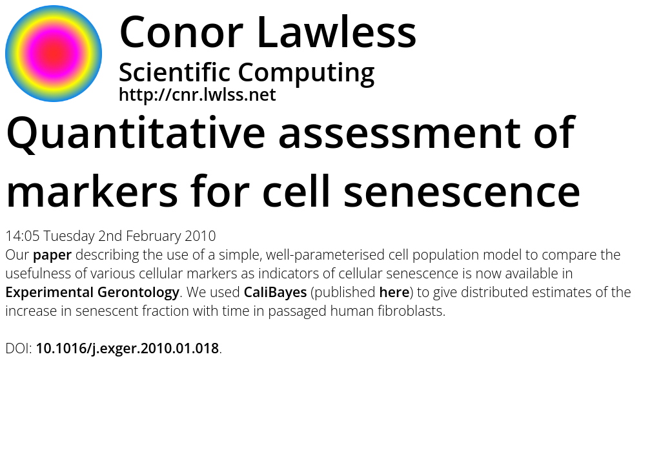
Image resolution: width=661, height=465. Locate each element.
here (394, 291)
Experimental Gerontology (92, 291)
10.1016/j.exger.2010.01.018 (127, 347)
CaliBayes (275, 291)
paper (52, 254)
